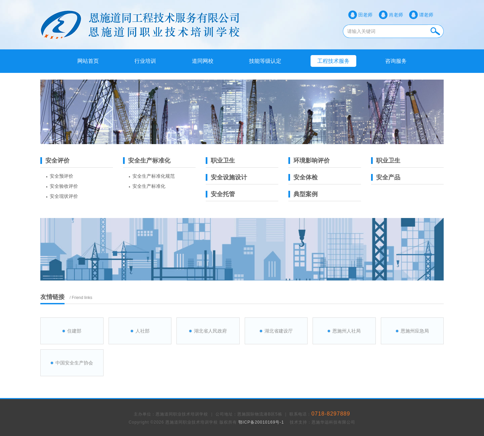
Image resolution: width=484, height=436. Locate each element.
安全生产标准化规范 (153, 176)
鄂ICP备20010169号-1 (261, 422)
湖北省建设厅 (279, 331)
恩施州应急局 (415, 331)
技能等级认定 (265, 61)
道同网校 (202, 61)
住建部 (74, 331)
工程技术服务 (333, 61)
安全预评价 (61, 176)
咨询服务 (396, 61)
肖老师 (396, 14)
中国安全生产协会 (74, 362)
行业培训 (145, 61)
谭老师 (426, 14)
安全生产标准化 (148, 186)
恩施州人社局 (346, 331)
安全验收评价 (64, 186)
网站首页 (88, 61)
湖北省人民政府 (210, 331)
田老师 (365, 14)
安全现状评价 (64, 196)
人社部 (142, 331)
